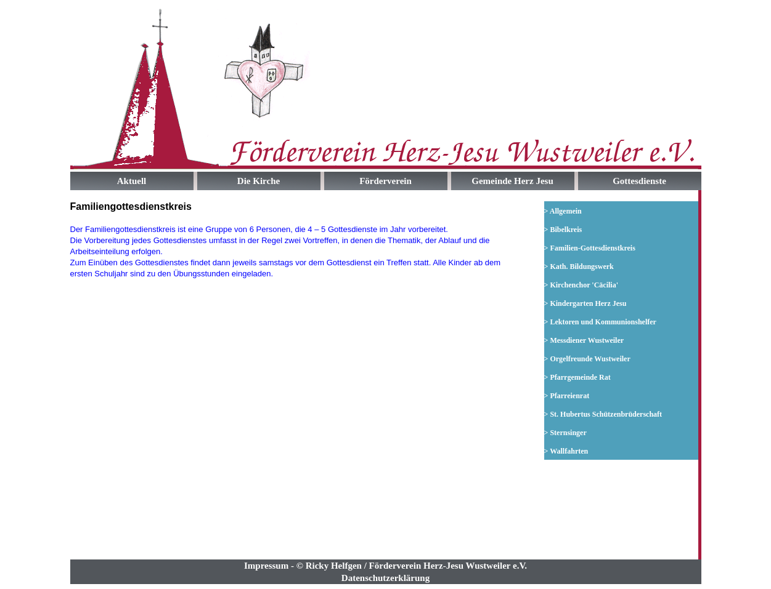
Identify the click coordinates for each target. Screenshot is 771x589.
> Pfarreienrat (567, 395)
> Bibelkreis (563, 229)
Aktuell (132, 181)
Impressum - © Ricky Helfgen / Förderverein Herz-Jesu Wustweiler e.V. (385, 566)
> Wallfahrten (566, 451)
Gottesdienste (639, 181)
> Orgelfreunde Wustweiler (587, 359)
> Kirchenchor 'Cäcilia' (581, 285)
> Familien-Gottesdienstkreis (589, 248)
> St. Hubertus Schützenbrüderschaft (603, 414)
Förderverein (385, 181)
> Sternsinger (565, 432)
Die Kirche (258, 181)
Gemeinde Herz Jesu (512, 181)
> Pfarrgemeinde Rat (577, 377)
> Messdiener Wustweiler (584, 340)
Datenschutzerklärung (385, 578)
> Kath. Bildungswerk (579, 266)
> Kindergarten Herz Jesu (585, 303)
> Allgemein (563, 211)
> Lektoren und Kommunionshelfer (600, 322)
